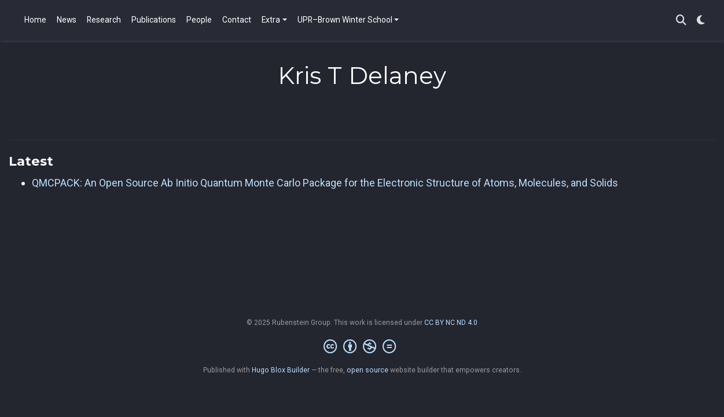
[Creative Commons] (362, 346)
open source (367, 370)
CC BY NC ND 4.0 (450, 323)
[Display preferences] (701, 20)
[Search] (681, 20)
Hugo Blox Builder (281, 370)
